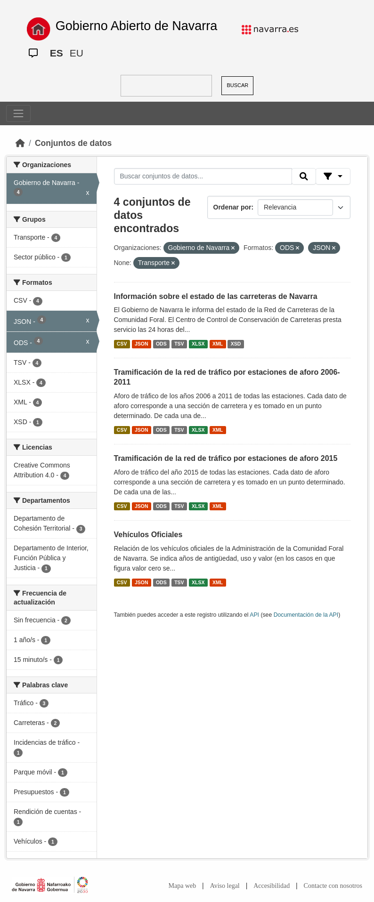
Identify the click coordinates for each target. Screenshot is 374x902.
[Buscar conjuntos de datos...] (203, 176)
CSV (122, 343)
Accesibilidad (271, 885)
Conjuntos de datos (73, 143)
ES (56, 53)
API (254, 615)
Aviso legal (225, 885)
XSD (236, 343)
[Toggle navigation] (18, 113)
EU (76, 53)
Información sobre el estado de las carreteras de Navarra (215, 296)
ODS (161, 343)
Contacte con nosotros (333, 885)
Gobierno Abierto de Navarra (137, 26)
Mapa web (182, 885)
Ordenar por (232, 207)
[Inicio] (20, 143)
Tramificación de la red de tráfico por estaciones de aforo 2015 (226, 458)
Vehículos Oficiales (148, 535)
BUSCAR (237, 85)
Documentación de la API (306, 615)
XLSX (198, 343)
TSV (179, 343)
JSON (141, 343)
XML (217, 343)
